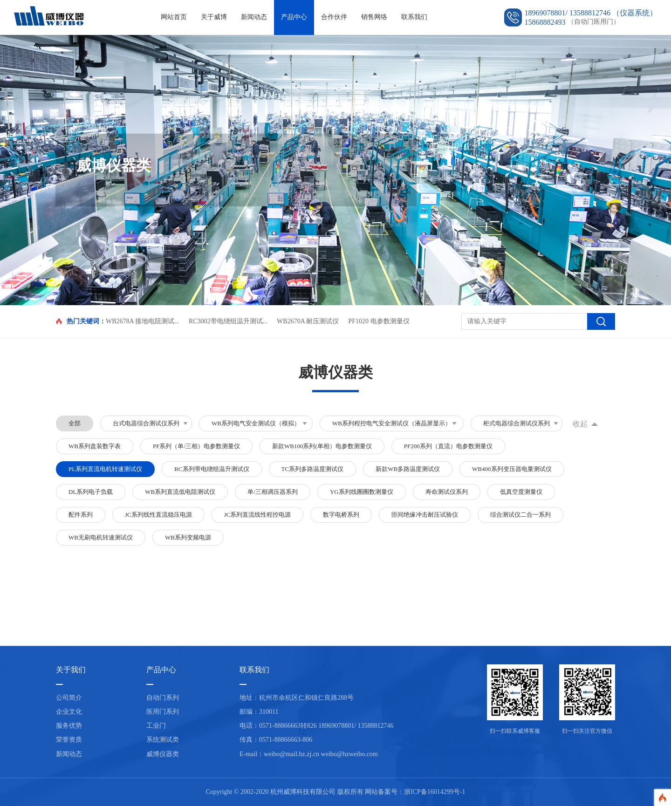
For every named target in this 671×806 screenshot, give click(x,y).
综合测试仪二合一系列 (520, 514)
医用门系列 (162, 711)
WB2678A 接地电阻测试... (142, 321)
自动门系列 (162, 697)
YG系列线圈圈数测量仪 (361, 491)
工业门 (156, 725)
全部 (74, 423)
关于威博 (214, 17)
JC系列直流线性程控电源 (257, 514)
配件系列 (80, 514)
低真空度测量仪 (521, 491)
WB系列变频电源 (188, 537)
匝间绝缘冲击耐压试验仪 (424, 514)
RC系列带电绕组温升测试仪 (211, 468)
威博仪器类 (162, 754)
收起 (580, 424)
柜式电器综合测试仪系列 (516, 423)
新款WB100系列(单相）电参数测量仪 (322, 446)
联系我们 (414, 17)
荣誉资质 (69, 739)
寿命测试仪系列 (446, 491)
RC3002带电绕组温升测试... (228, 321)
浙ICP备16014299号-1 (434, 791)
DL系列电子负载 (90, 491)
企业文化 (69, 711)
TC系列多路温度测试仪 (312, 468)
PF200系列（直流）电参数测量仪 (448, 446)
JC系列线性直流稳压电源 (158, 514)
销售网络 (374, 17)
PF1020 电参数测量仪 (378, 321)
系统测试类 (162, 739)
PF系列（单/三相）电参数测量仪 (196, 446)
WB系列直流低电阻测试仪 (180, 491)
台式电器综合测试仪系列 (146, 423)
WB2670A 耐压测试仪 (308, 321)
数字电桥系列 (341, 514)
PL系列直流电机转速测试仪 (105, 468)
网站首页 (174, 17)
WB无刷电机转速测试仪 (100, 537)
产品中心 (294, 17)
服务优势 (69, 725)
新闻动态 (254, 17)
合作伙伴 (334, 17)
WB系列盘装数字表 (94, 446)
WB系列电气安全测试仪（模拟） (256, 423)
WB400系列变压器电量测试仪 (511, 468)
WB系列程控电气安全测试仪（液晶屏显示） (391, 423)
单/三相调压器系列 (272, 491)
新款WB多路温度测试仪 (408, 468)
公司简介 (69, 697)
